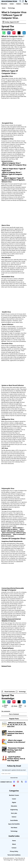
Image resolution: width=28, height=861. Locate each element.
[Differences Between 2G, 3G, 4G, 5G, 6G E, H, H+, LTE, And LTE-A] (4, 726)
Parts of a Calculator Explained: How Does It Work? (15, 733)
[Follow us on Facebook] (14, 782)
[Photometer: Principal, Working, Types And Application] (4, 751)
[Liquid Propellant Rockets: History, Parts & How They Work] (4, 760)
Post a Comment (14, 714)
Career (12, 4)
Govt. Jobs (14, 813)
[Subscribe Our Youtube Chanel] (14, 786)
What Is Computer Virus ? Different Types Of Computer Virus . (14, 165)
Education (4, 4)
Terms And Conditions (13, 855)
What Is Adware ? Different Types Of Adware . (12, 528)
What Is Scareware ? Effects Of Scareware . (13, 535)
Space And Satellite (14, 824)
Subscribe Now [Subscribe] (14, 777)
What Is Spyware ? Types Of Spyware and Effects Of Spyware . (13, 179)
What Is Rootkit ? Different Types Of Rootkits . (12, 530)
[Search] (20, 1)
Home (14, 706)
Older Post (22, 706)
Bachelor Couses (14, 795)
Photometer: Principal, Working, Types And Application (15, 750)
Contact (14, 848)
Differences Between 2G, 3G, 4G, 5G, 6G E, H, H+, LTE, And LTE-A (16, 724)
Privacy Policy (14, 851)
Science (18, 4)
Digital (14, 802)
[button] (3, 32)
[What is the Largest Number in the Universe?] (4, 743)
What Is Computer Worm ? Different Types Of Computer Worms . (12, 174)
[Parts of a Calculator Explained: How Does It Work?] (4, 735)
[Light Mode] (26, 1)
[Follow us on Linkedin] (26, 782)
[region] (14, 110)
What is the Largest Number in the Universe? (16, 741)
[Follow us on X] (22, 782)
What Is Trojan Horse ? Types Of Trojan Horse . (13, 169)
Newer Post (5, 706)
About (14, 844)
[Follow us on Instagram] (18, 782)
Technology (22, 691)
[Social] (23, 1)
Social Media (14, 820)
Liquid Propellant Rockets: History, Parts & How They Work (16, 758)
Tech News (14, 827)
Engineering (14, 809)
